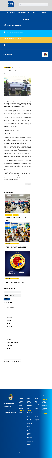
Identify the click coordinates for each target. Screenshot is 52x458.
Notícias (9, 339)
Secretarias (21, 408)
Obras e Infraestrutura (12, 342)
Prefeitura (13, 12)
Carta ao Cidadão (30, 441)
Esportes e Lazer (11, 329)
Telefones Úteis (29, 423)
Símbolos (20, 397)
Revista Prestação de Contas (29, 429)
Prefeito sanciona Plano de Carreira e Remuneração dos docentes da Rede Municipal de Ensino (17, 219)
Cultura (9, 320)
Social (28, 408)
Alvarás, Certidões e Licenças (36, 397)
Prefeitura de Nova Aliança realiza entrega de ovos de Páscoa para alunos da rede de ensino (17, 248)
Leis (39, 12)
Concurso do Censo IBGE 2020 (29, 433)
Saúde (8, 348)
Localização (37, 422)
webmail (26, 19)
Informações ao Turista (14, 38)
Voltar (28, 184)
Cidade (6, 12)
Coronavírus (10, 317)
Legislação (44, 413)
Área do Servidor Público (14, 45)
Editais (8, 323)
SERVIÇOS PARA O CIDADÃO (14, 25)
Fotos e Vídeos (44, 405)
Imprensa (44, 12)
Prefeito (20, 405)
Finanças (28, 401)
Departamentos (22, 12)
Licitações (36, 409)
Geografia (21, 398)
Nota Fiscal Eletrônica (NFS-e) (37, 404)
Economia (21, 401)
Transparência (32, 12)
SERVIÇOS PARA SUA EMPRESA (15, 32)
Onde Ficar (36, 416)
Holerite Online (45, 397)
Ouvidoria (9, 345)
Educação (9, 326)
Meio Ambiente (10, 336)
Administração (10, 307)
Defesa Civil (29, 420)
